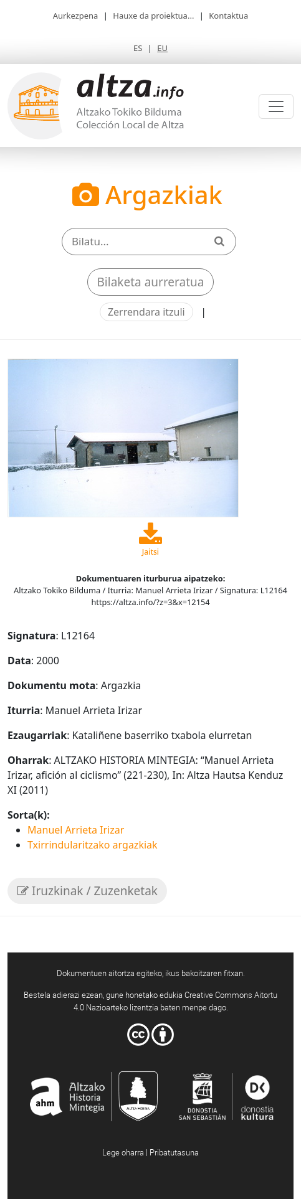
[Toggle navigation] (276, 106)
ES (137, 48)
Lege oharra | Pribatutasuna (150, 1152)
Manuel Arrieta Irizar (75, 830)
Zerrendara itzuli (146, 312)
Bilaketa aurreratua (150, 282)
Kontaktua (228, 15)
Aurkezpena (75, 15)
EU (162, 48)
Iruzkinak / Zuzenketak (87, 891)
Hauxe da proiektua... (153, 15)
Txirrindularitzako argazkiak (92, 845)
